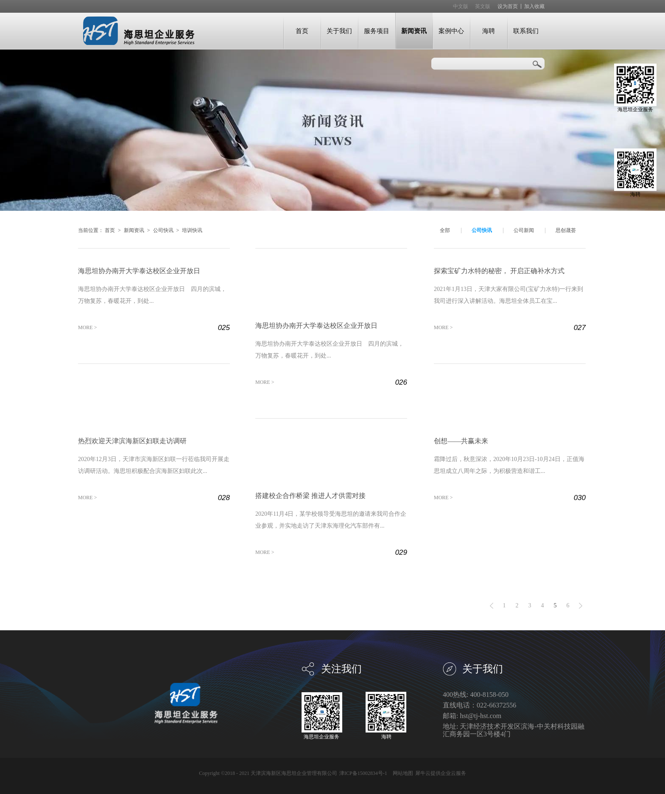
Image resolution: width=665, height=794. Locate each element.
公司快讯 (163, 230)
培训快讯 (192, 230)
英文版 (482, 6)
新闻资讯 (134, 230)
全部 (445, 230)
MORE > (87, 327)
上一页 (491, 605)
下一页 (580, 605)
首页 (302, 30)
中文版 (460, 6)
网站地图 (401, 773)
